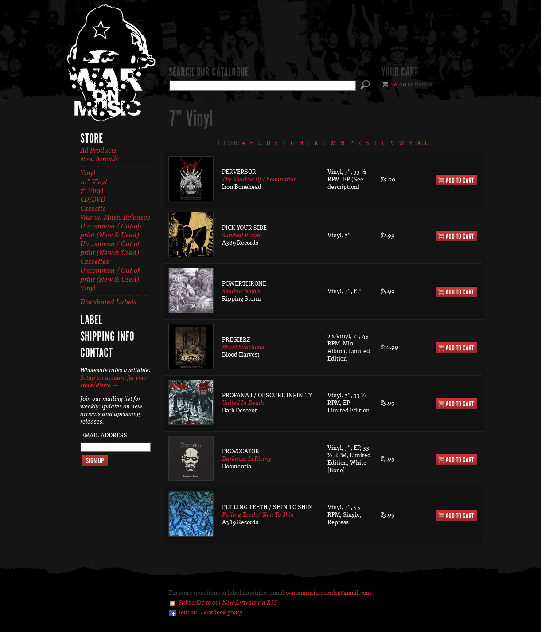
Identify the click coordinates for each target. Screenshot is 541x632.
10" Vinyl (93, 182)
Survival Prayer (242, 235)
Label (91, 320)
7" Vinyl (91, 191)
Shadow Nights (241, 291)
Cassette (93, 208)
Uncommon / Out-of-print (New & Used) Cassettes (111, 253)
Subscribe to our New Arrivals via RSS (228, 603)
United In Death (243, 403)
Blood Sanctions (243, 347)
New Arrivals (99, 159)
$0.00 (398, 85)
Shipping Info (107, 337)
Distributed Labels (108, 302)
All (422, 143)
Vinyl (87, 173)
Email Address (104, 435)
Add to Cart (456, 180)
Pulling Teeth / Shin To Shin (258, 515)
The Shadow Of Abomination (259, 180)
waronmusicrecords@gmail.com (328, 593)
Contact (96, 353)
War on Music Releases (115, 217)
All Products (98, 150)
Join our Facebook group (211, 612)
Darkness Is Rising (246, 459)
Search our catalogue (209, 73)
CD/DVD (92, 200)
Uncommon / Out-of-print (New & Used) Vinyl (111, 279)
